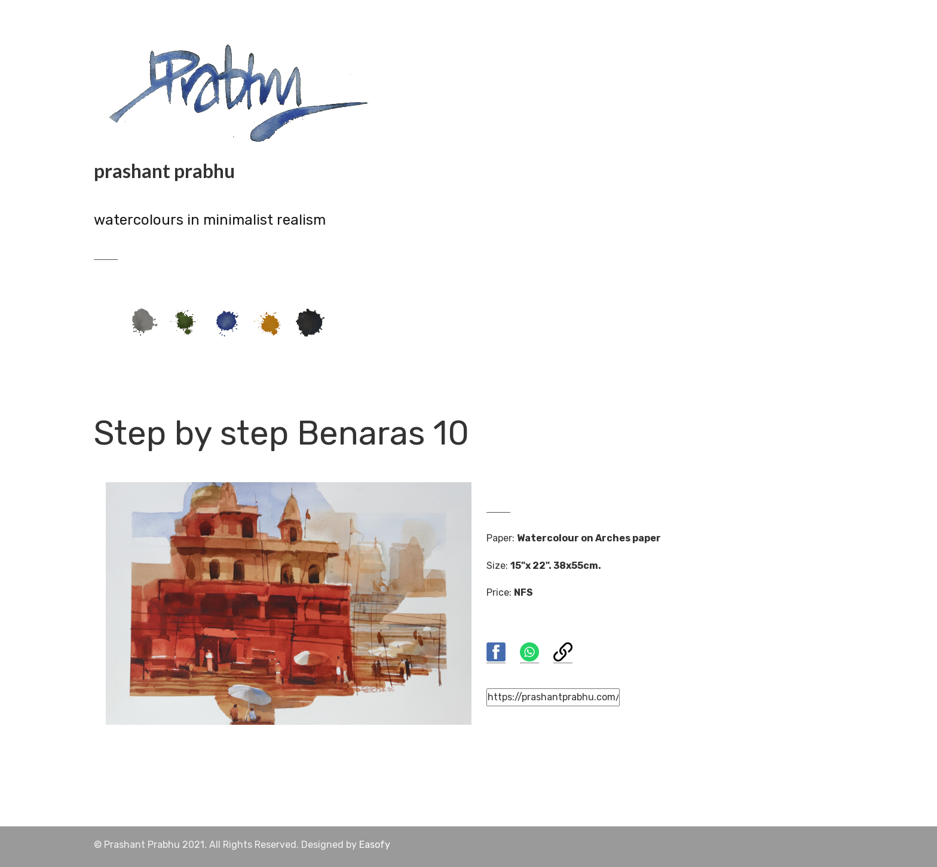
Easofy (374, 844)
